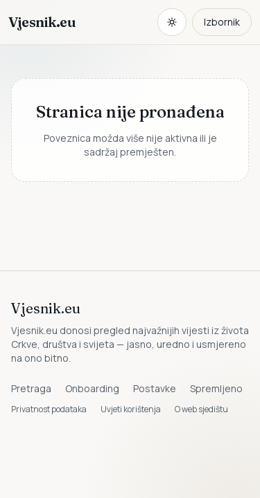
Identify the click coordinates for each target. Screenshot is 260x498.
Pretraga (31, 388)
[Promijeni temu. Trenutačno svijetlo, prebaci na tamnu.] (172, 22)
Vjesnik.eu (42, 21)
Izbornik (222, 21)
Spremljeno (216, 388)
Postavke (154, 388)
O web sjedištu (201, 409)
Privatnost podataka (49, 409)
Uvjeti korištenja (131, 409)
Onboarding (92, 388)
